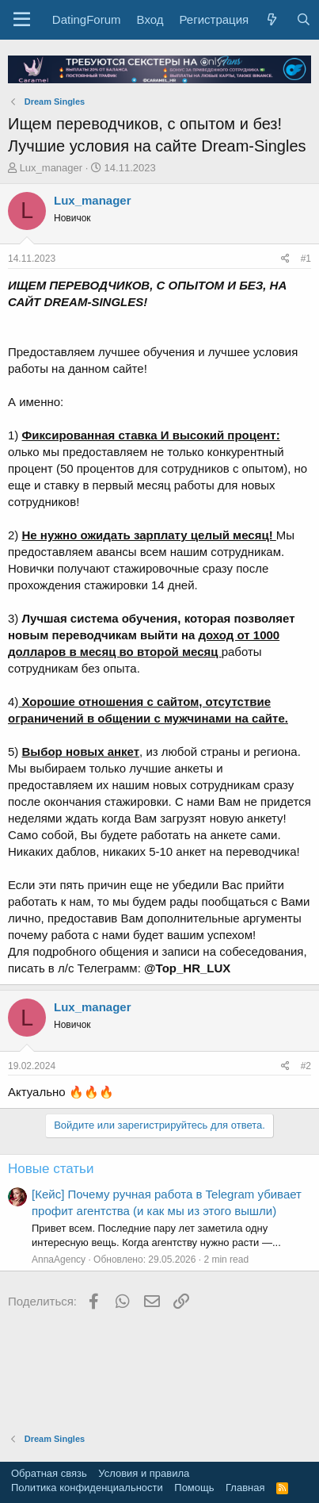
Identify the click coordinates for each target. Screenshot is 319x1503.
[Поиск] (302, 19)
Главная (245, 1487)
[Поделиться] (285, 259)
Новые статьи (50, 1168)
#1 (306, 258)
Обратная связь (49, 1473)
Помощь (194, 1487)
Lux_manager (51, 168)
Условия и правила (143, 1473)
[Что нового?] (271, 19)
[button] (21, 20)
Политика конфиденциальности (87, 1487)
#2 (306, 1066)
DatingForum (86, 19)
